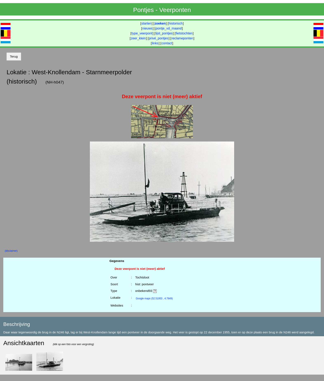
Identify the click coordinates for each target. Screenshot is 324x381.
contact (166, 43)
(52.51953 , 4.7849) (154, 298)
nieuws (147, 28)
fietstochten (184, 33)
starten (146, 23)
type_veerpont (141, 33)
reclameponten (182, 38)
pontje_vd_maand (169, 28)
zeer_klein (138, 38)
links (155, 43)
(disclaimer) (11, 250)
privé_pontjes (158, 38)
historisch (176, 23)
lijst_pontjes (164, 33)
